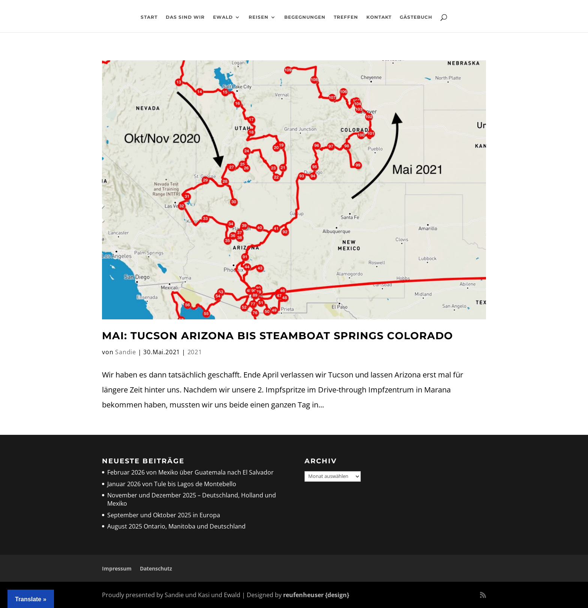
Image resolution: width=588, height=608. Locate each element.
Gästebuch (416, 17)
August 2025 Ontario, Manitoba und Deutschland (176, 526)
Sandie (125, 352)
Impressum (117, 568)
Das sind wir (185, 17)
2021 (195, 352)
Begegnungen (305, 17)
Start (149, 17)
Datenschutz (156, 568)
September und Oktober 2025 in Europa (163, 515)
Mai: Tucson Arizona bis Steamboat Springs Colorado (277, 335)
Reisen (258, 17)
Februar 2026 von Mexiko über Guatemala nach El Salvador (190, 472)
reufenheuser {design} (316, 595)
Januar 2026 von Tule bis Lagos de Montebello (171, 484)
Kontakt (379, 17)
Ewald (223, 17)
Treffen (346, 17)
